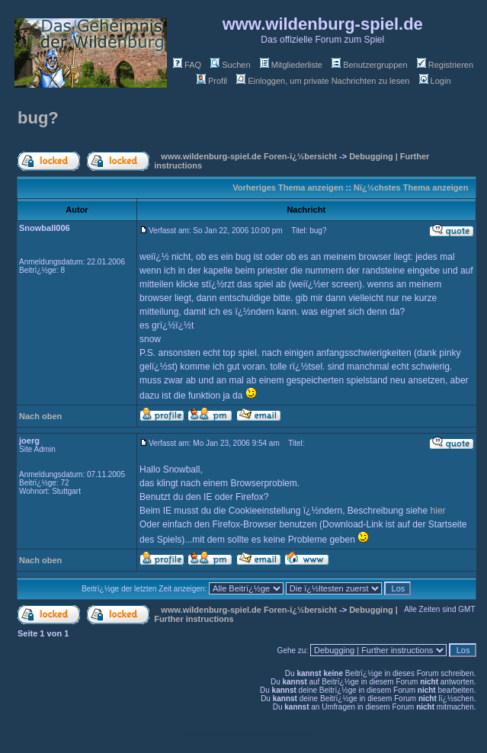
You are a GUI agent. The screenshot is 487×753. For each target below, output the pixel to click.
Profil (212, 80)
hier (438, 510)
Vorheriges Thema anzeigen (287, 187)
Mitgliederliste (291, 64)
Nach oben (40, 416)
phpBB (224, 734)
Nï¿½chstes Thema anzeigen (411, 187)
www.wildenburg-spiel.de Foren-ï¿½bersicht (249, 156)
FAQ (187, 64)
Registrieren (445, 64)
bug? (38, 117)
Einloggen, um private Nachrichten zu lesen (322, 80)
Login (435, 80)
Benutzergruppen (369, 64)
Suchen (230, 64)
